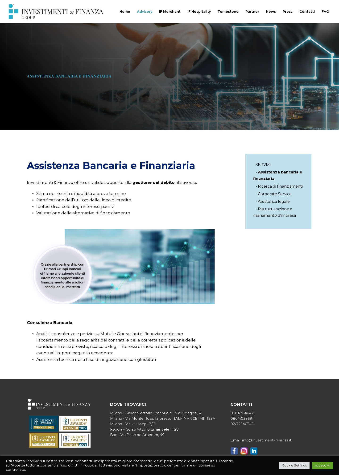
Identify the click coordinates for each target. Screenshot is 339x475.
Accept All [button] (322, 465)
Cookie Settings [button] (294, 465)
